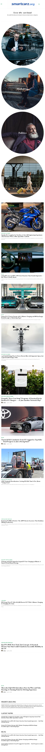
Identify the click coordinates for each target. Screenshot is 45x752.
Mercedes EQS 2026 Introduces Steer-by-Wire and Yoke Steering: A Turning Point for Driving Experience (21, 689)
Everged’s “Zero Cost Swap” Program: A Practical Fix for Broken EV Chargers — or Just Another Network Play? (21, 399)
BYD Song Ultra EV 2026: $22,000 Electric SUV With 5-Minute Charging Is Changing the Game (22, 603)
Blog (2, 314)
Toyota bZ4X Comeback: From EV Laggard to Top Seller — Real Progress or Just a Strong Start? (21, 441)
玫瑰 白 (4, 402)
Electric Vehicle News (7, 396)
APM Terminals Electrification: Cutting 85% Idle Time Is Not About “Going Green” (20, 482)
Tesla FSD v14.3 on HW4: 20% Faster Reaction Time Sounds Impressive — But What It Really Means (22, 276)
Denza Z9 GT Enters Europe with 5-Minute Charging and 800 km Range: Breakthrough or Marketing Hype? (22, 317)
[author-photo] (2, 402)
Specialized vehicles (6, 479)
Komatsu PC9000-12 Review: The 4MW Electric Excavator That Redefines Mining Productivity (22, 521)
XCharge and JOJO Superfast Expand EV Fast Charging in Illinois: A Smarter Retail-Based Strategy (21, 562)
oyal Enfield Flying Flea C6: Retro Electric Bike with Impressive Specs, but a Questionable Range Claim (22, 356)
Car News (3, 600)
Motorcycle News (5, 233)
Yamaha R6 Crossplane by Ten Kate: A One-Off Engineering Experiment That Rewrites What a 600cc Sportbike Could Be (21, 235)
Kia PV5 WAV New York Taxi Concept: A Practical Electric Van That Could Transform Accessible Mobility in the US (22, 647)
